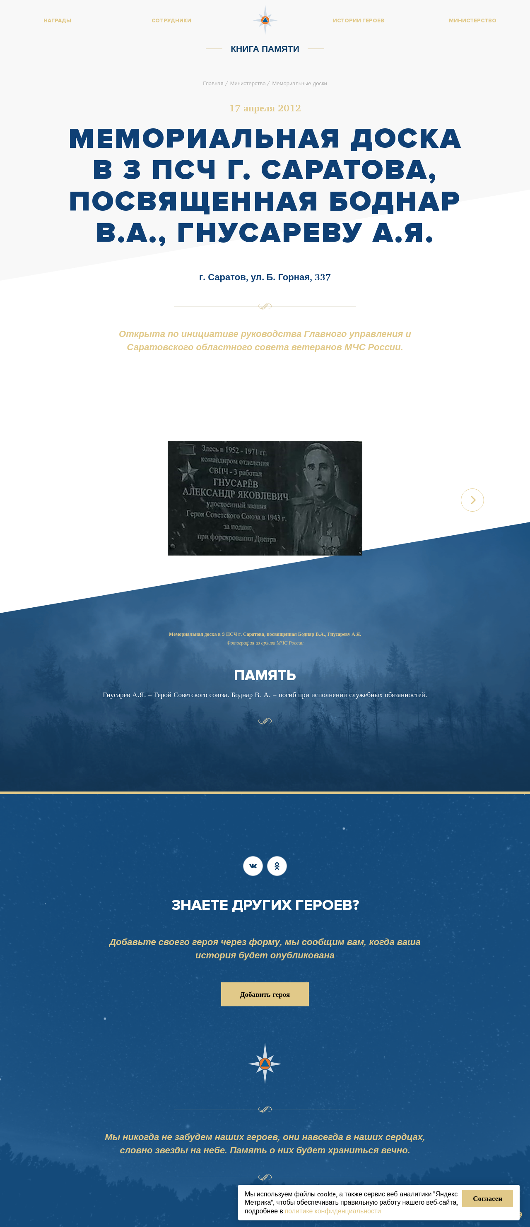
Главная (213, 83)
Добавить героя (265, 994)
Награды (57, 20)
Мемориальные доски (299, 83)
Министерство (248, 83)
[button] (472, 500)
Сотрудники (171, 20)
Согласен (487, 1198)
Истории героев (358, 20)
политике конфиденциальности (333, 1211)
